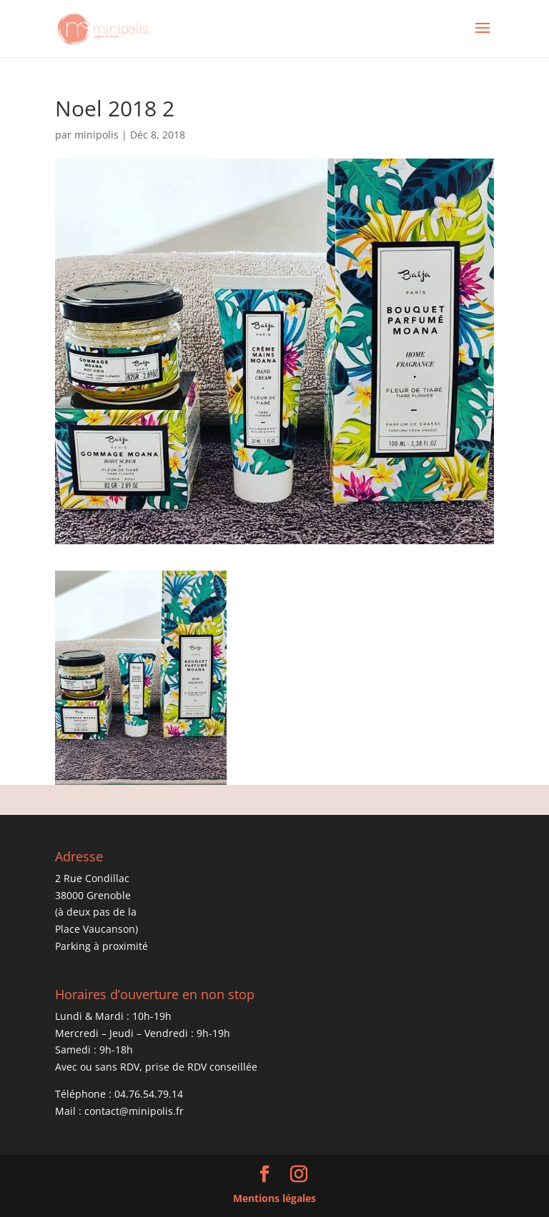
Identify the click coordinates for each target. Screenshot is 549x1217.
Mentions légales (274, 1198)
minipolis (96, 134)
